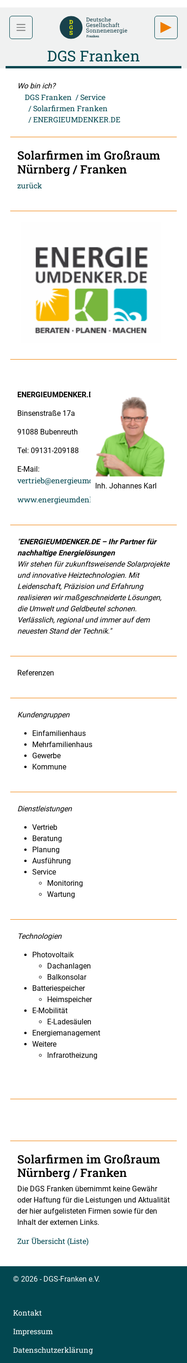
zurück (29, 185)
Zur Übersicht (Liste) (53, 1241)
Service (92, 97)
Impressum (33, 1331)
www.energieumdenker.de (64, 499)
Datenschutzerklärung (53, 1350)
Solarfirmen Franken (70, 108)
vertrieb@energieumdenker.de (70, 480)
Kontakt (27, 1312)
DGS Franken (48, 97)
